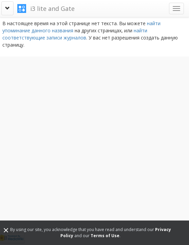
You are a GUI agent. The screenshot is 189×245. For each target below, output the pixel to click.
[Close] (6, 230)
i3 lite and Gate (52, 8)
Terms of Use (105, 236)
